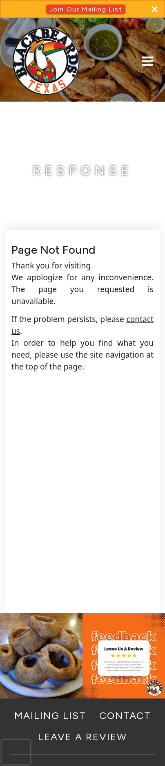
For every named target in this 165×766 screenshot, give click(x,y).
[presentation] (16, 752)
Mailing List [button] (50, 715)
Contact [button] (125, 715)
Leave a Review (82, 737)
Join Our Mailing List (86, 9)
